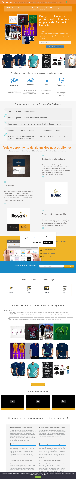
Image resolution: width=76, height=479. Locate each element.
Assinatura (50, 2)
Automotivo (11, 313)
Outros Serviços (43, 2)
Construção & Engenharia (22, 314)
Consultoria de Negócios (32, 314)
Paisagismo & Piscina (62, 317)
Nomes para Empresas (31, 2)
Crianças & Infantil (51, 314)
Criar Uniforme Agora (55, 46)
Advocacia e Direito (12, 312)
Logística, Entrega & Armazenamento (26, 317)
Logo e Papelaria (21, 2)
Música (52, 317)
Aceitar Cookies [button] (48, 242)
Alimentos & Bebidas (20, 312)
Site (38, 2)
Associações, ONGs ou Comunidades (61, 312)
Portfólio (55, 2)
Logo (15, 2)
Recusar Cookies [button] (37, 242)
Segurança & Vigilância (41, 319)
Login (60, 2)
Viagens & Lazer (58, 319)
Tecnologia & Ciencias (50, 319)
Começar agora (68, 266)
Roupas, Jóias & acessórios (24, 319)
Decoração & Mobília (59, 314)
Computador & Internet (13, 314)
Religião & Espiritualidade (13, 319)
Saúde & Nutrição (33, 319)
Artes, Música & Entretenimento (48, 312)
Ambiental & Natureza (29, 312)
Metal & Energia (47, 317)
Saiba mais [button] (32, 238)
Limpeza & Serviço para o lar (14, 317)
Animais (35, 312)
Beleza (15, 313)
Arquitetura (40, 312)
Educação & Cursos (67, 314)
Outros (56, 317)
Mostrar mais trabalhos (38, 384)
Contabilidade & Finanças (42, 314)
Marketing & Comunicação (39, 317)
